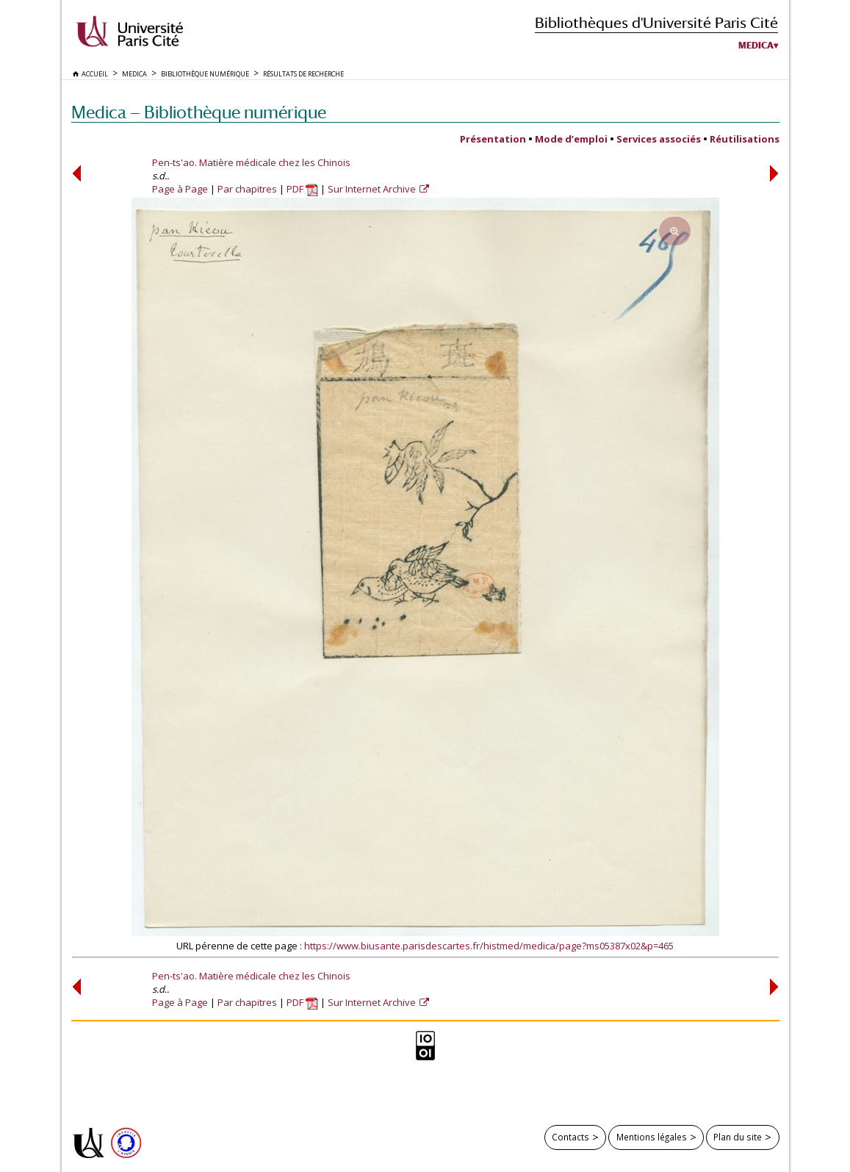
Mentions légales (651, 1137)
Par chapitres (247, 188)
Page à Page (180, 188)
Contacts (570, 1137)
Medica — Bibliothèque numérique (198, 112)
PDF (302, 188)
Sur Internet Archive (373, 188)
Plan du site (737, 1137)
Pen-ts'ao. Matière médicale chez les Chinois (251, 162)
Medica (756, 45)
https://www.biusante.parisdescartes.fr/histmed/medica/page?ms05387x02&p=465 (489, 945)
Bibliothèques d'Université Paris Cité (656, 22)
